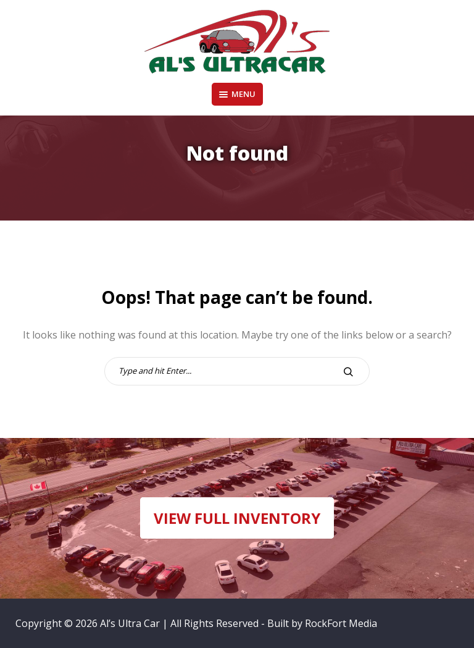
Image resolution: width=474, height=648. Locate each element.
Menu (237, 93)
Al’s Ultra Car (130, 623)
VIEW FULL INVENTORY (237, 518)
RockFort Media (341, 623)
